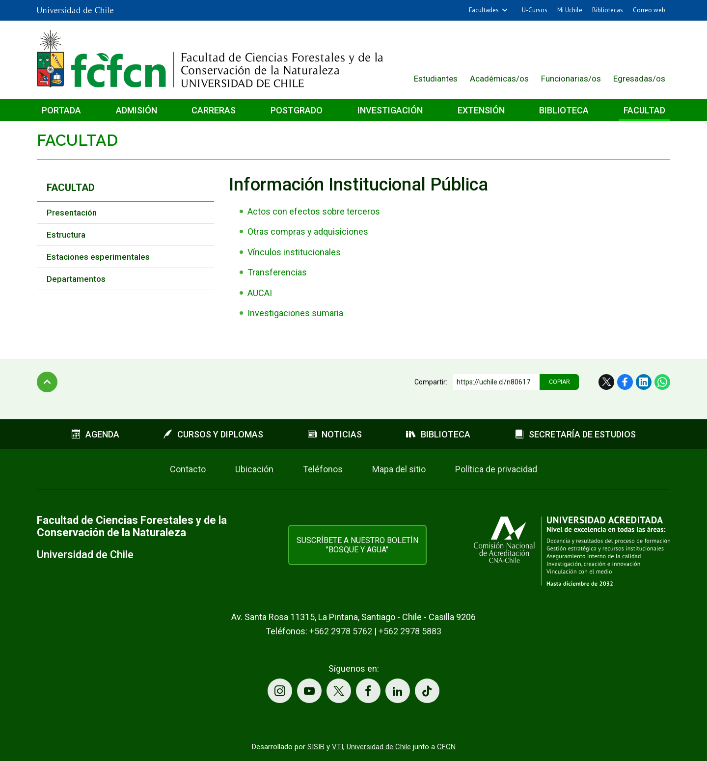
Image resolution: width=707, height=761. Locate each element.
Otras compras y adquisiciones (307, 231)
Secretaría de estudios (575, 434)
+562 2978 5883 (410, 631)
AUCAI (259, 293)
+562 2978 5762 (340, 631)
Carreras (213, 110)
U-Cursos (534, 10)
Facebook (625, 382)
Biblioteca (564, 110)
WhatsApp (662, 382)
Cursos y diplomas (213, 434)
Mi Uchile (569, 10)
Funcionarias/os (571, 78)
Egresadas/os (639, 78)
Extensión (481, 110)
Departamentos (76, 279)
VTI (337, 746)
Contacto (188, 469)
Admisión (136, 110)
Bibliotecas (607, 10)
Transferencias (277, 272)
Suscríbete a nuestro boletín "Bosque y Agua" (357, 545)
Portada (61, 110)
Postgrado (297, 110)
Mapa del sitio (399, 469)
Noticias (335, 434)
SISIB (316, 746)
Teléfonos (323, 469)
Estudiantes (436, 78)
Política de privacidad (496, 469)
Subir (47, 382)
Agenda (95, 434)
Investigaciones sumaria (295, 313)
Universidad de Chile (379, 746)
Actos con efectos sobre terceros (313, 211)
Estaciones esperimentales (98, 257)
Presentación (72, 212)
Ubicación (254, 469)
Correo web (649, 10)
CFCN (446, 746)
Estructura (66, 235)
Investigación (390, 110)
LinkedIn (643, 382)
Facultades (484, 10)
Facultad (644, 110)
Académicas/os (499, 78)
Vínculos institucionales (294, 252)
